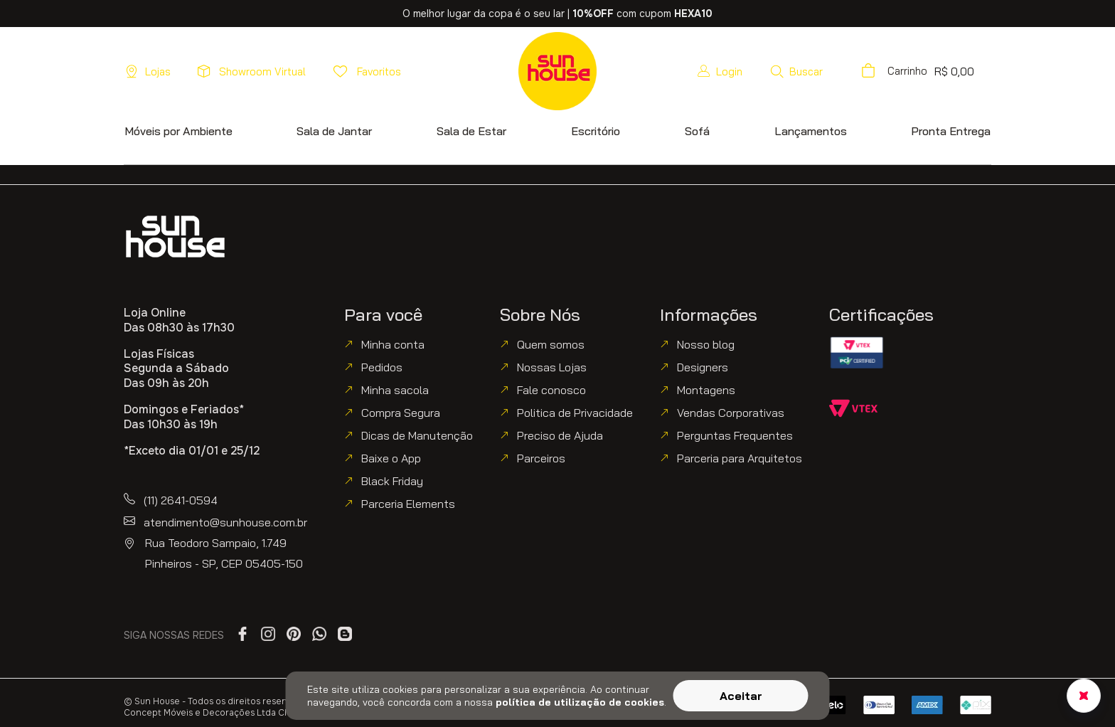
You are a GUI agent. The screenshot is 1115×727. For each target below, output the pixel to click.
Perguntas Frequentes (735, 435)
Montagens (706, 390)
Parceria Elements (408, 504)
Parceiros (541, 458)
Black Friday (392, 481)
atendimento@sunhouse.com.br (225, 522)
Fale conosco (551, 390)
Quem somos (551, 344)
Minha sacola (395, 390)
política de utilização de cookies (580, 702)
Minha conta (393, 344)
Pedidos (381, 367)
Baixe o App (391, 458)
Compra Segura (400, 412)
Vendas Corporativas (730, 412)
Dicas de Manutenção (417, 435)
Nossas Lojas (552, 367)
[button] (796, 71)
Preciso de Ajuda (560, 435)
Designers (702, 367)
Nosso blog (706, 344)
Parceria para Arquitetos (739, 458)
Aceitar (741, 696)
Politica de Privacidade (575, 412)
